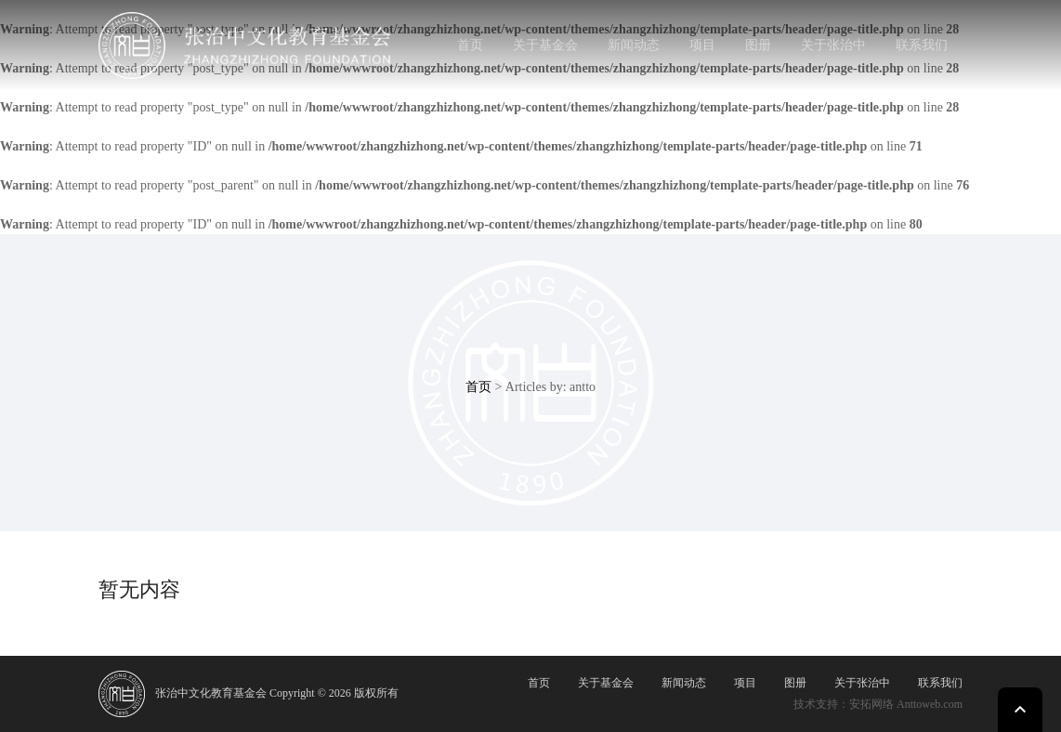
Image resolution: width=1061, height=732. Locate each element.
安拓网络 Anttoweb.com (906, 704)
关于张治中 (833, 45)
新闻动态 (634, 45)
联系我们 (922, 45)
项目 (702, 45)
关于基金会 (545, 45)
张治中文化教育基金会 (211, 692)
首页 (470, 45)
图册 (758, 45)
